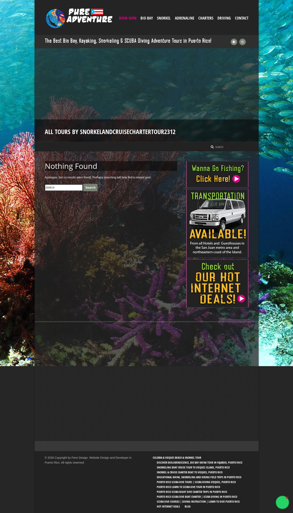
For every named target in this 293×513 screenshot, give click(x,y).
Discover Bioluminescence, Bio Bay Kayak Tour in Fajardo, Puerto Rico (199, 462)
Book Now (127, 18)
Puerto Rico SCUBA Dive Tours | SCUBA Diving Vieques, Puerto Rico (196, 482)
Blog (188, 506)
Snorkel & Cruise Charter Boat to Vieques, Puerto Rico (190, 472)
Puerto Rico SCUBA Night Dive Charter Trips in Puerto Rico (192, 492)
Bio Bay (146, 18)
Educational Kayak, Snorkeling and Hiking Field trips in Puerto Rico (199, 477)
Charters (205, 18)
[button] (282, 502)
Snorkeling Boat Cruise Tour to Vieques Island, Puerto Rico (193, 467)
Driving (224, 18)
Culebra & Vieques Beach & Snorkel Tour (177, 458)
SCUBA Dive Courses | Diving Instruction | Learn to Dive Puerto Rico (198, 501)
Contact (241, 18)
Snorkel (164, 18)
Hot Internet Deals (168, 506)
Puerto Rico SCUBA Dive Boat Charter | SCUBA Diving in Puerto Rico (197, 497)
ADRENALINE (184, 18)
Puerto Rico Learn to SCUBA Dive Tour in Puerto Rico (188, 487)
